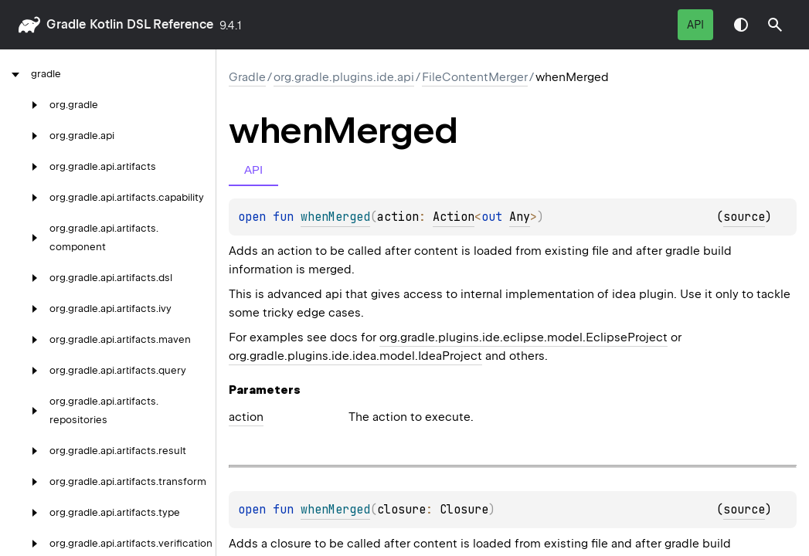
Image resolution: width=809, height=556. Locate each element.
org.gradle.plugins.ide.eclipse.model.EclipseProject (523, 337)
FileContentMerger (475, 77)
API (695, 25)
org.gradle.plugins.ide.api (344, 77)
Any (519, 217)
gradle (66, 24)
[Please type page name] (775, 24)
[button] (775, 24)
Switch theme (741, 24)
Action (453, 217)
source (744, 217)
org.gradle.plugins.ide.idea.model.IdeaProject (355, 356)
